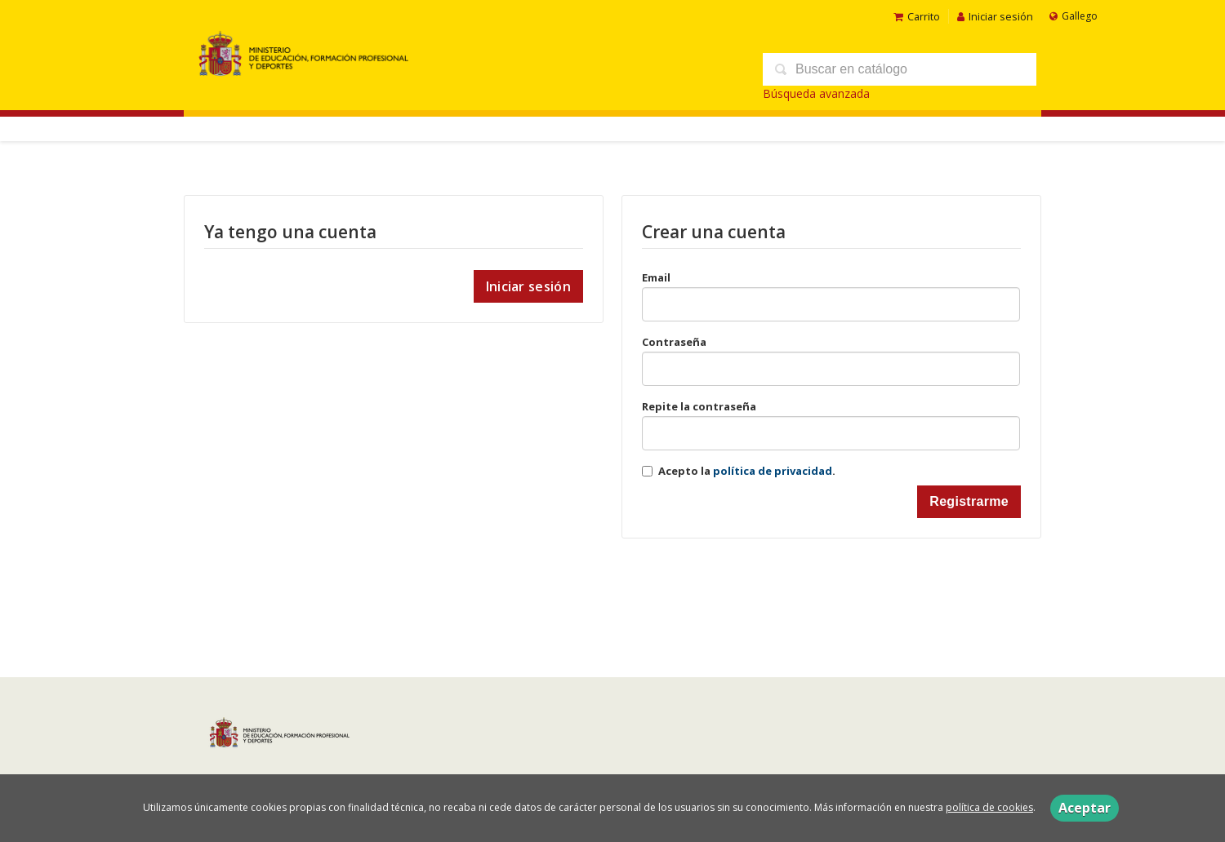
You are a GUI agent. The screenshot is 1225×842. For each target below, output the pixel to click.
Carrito (916, 16)
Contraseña (674, 342)
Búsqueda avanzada (816, 93)
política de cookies (989, 807)
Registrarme (969, 501)
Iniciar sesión (995, 16)
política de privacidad (772, 470)
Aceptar (1084, 808)
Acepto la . (746, 470)
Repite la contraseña (699, 406)
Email (656, 277)
